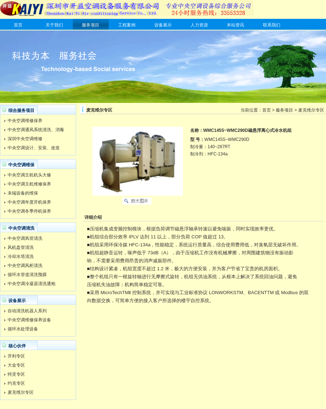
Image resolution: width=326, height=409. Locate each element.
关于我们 (54, 25)
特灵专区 (16, 374)
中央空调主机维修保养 (29, 184)
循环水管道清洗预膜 (27, 274)
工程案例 (126, 25)
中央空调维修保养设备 (29, 319)
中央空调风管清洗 (25, 238)
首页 (18, 25)
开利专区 (16, 356)
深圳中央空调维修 (25, 138)
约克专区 (16, 383)
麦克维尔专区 (21, 392)
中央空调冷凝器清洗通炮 (31, 283)
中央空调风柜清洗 (25, 265)
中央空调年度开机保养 (29, 202)
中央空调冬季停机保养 (29, 211)
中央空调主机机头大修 (29, 175)
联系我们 (271, 25)
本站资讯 (235, 25)
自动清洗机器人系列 (27, 310)
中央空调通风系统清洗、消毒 (36, 129)
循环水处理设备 (23, 328)
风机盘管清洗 (21, 247)
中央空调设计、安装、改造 (34, 147)
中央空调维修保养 (25, 120)
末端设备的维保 (23, 193)
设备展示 (163, 25)
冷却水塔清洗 (21, 256)
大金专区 (16, 365)
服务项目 (90, 25)
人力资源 (199, 25)
